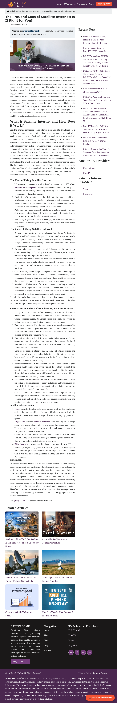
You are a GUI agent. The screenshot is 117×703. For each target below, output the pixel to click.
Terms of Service (100, 673)
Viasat (85, 189)
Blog (91, 4)
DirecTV (87, 173)
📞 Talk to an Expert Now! (100, 697)
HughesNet (88, 194)
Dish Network (89, 168)
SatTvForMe (17, 673)
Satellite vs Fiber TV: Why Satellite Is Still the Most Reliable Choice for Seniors (95, 39)
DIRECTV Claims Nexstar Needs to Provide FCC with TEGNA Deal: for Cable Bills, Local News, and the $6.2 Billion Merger (97, 114)
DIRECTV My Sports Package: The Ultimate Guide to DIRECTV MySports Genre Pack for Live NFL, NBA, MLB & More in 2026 (97, 77)
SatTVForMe (13, 11)
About (46, 635)
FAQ (46, 640)
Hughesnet (73, 645)
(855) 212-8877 (103, 4)
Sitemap (47, 650)
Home (59, 4)
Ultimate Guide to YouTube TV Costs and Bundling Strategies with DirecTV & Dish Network (96, 152)
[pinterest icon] (89, 652)
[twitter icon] (71, 652)
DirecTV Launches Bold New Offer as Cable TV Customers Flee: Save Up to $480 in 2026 (96, 129)
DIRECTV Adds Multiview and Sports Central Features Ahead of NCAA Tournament (97, 100)
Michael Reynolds (31, 31)
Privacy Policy (84, 673)
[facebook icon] (76, 652)
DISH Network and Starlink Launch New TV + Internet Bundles (95, 140)
